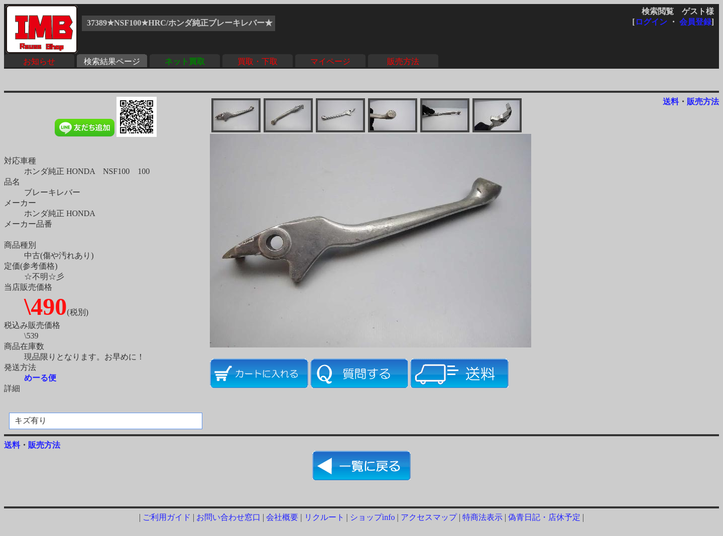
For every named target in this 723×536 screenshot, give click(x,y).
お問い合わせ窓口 (228, 517)
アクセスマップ (429, 517)
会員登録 (695, 22)
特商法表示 (482, 517)
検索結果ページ (112, 61)
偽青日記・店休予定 (544, 517)
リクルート (324, 517)
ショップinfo (372, 517)
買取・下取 (257, 61)
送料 (671, 101)
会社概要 (282, 517)
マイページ (330, 61)
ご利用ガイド (167, 517)
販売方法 (403, 61)
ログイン (651, 22)
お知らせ (39, 61)
